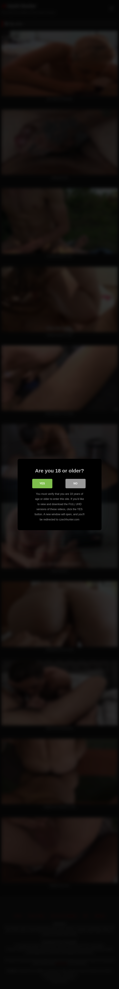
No (76, 483)
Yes (42, 483)
